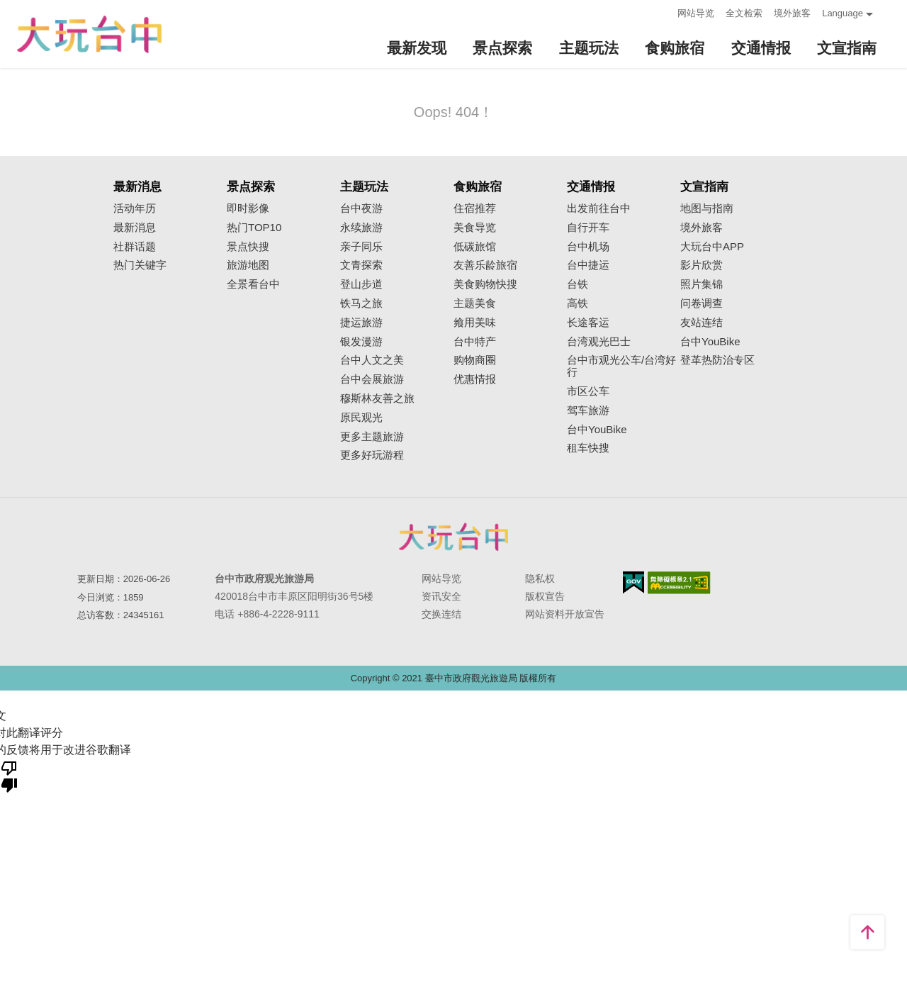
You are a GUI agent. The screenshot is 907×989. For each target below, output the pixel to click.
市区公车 (588, 391)
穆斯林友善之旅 (377, 398)
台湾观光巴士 (599, 341)
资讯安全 (441, 596)
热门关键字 (140, 265)
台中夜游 (361, 208)
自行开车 (588, 227)
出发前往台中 (599, 208)
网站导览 (695, 13)
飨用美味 (475, 322)
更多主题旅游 (372, 436)
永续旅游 (361, 227)
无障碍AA (679, 582)
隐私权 (540, 578)
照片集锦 (701, 284)
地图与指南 (706, 208)
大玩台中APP (712, 246)
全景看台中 (253, 284)
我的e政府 (633, 582)
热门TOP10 (254, 227)
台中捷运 (588, 265)
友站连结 (701, 322)
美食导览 (475, 227)
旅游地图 (248, 265)
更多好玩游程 (372, 455)
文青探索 (361, 265)
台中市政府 (453, 537)
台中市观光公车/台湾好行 (621, 366)
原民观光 (361, 417)
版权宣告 (545, 596)
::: (662, 11)
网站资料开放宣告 (564, 614)
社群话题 (134, 246)
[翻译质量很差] (9, 776)
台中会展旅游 (372, 379)
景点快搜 (248, 246)
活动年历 (134, 208)
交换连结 (441, 614)
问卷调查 (701, 303)
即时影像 (248, 208)
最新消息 (134, 227)
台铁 (577, 284)
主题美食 (475, 303)
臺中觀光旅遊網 (89, 34)
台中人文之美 (372, 360)
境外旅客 (792, 13)
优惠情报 (475, 379)
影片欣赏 (701, 265)
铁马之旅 (361, 303)
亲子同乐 (361, 246)
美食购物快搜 (485, 284)
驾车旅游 (588, 410)
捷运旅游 (361, 322)
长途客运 (588, 322)
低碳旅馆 (475, 246)
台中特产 (475, 341)
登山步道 (361, 284)
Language (842, 13)
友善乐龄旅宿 (485, 265)
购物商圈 (475, 360)
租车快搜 (588, 448)
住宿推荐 (475, 208)
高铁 (577, 303)
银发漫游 (361, 341)
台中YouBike (597, 429)
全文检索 (744, 13)
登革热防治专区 (717, 360)
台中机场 (588, 246)
